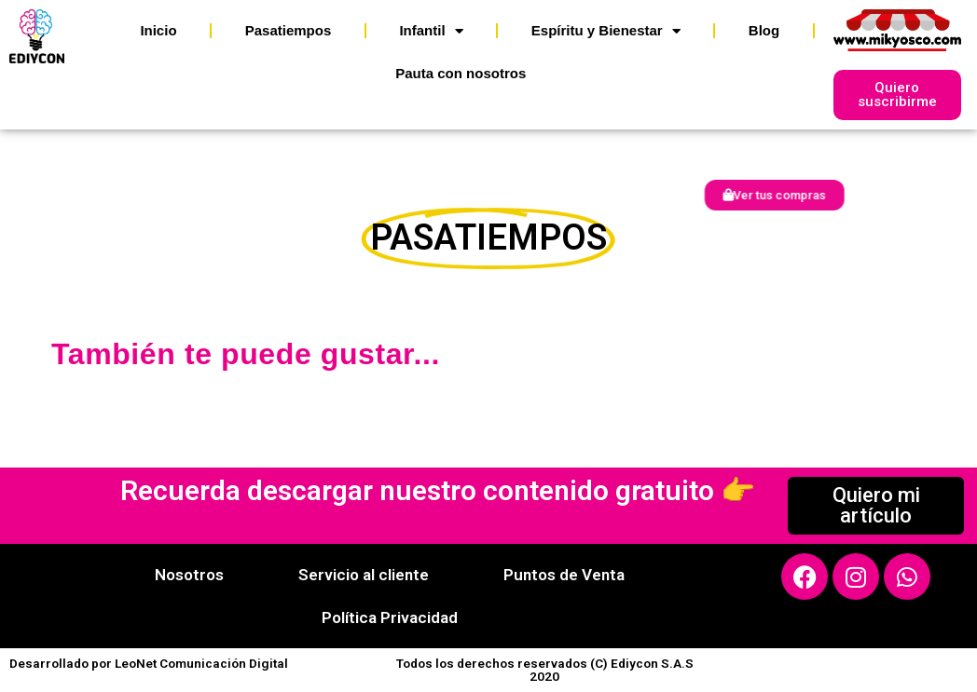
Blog (764, 30)
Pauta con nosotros (460, 73)
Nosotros (189, 574)
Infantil (430, 31)
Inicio (158, 30)
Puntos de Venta (564, 574)
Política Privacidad (390, 617)
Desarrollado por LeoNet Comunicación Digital (148, 663)
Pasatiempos (288, 30)
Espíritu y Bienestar (606, 31)
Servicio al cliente (363, 574)
